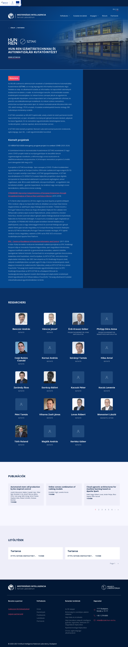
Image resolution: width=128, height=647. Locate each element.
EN (114, 9)
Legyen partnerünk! (15, 614)
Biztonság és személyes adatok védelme (77, 613)
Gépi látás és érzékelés (73, 617)
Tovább (21, 324)
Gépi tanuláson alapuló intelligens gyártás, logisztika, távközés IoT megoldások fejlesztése (78, 622)
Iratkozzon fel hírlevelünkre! (18, 609)
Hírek (39, 609)
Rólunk (104, 16)
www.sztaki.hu (14, 57)
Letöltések (41, 618)
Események (41, 612)
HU (117, 9)
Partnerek (114, 16)
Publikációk (41, 615)
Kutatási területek (80, 16)
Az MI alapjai (70, 609)
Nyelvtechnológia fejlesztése (76, 628)
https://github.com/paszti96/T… (23, 556)
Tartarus (16, 551)
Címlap (12, 28)
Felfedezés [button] (64, 16)
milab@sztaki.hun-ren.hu (106, 620)
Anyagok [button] (93, 16)
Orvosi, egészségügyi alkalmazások (73, 632)
